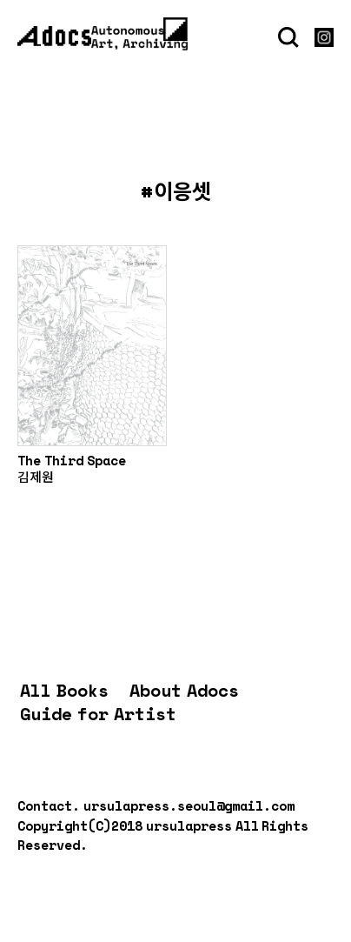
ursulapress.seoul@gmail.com (189, 805)
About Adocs (184, 690)
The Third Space (71, 460)
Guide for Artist (98, 713)
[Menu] (175, 29)
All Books (64, 690)
